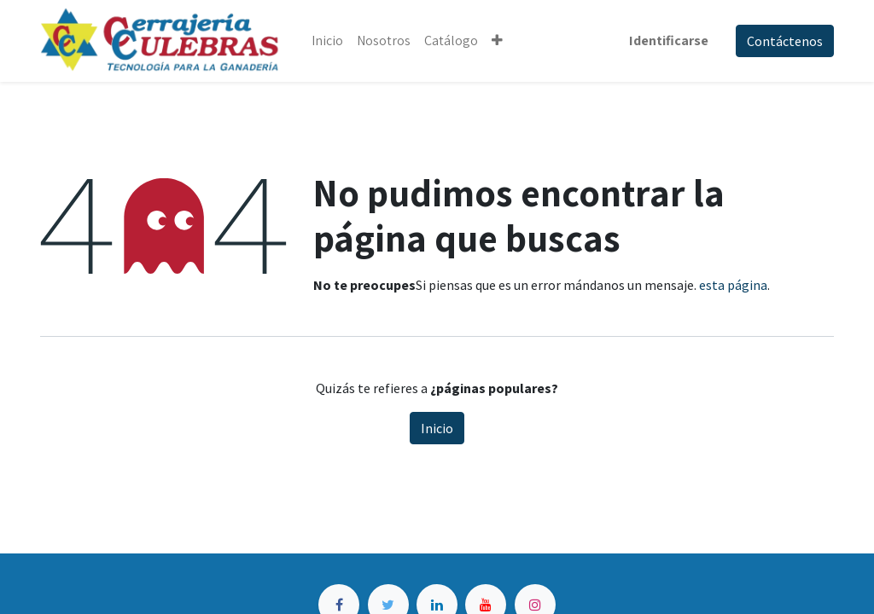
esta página (733, 284)
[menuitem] (327, 41)
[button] (497, 41)
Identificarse (668, 40)
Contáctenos (785, 40)
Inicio (437, 428)
